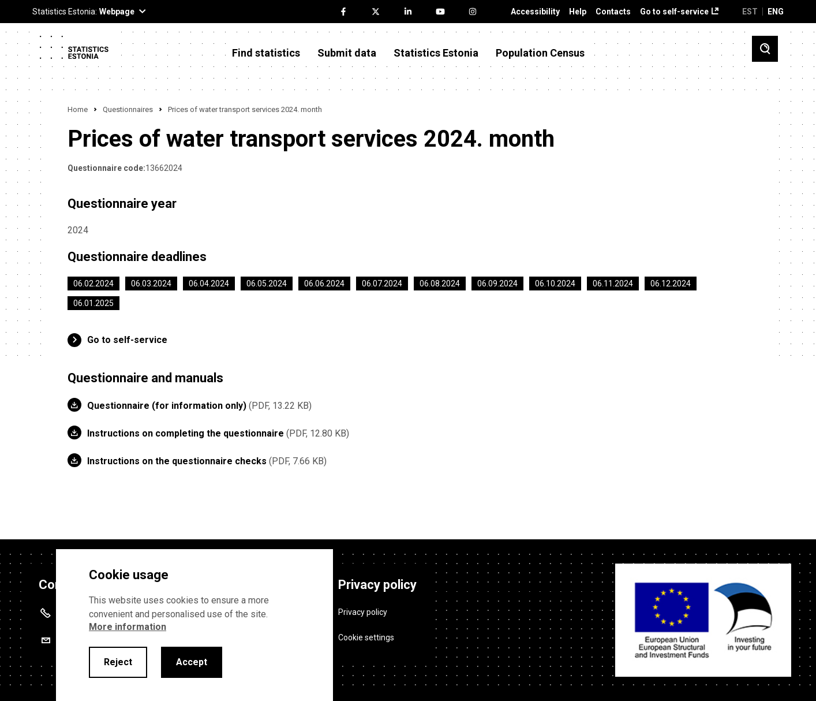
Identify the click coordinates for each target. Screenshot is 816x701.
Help (577, 12)
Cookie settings (366, 637)
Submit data (346, 53)
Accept (191, 662)
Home (78, 109)
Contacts (613, 12)
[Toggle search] (765, 49)
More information (127, 626)
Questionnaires (128, 109)
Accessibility (535, 12)
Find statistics (266, 53)
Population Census (540, 53)
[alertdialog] (194, 625)
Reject (118, 662)
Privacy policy (362, 611)
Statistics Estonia (436, 53)
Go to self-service (674, 12)
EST (750, 11)
